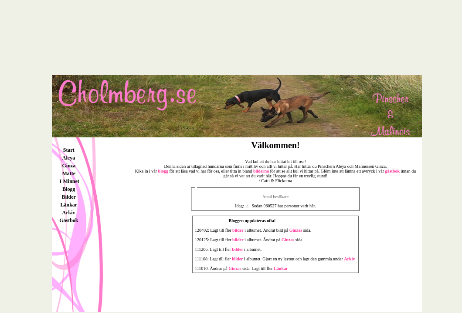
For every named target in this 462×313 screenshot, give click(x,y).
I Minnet (68, 181)
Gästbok (68, 220)
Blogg (68, 189)
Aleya (68, 158)
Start (69, 150)
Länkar (69, 205)
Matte (69, 173)
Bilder (69, 197)
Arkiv (68, 213)
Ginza (69, 166)
